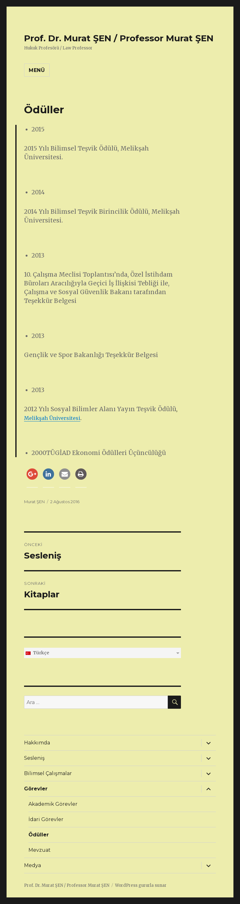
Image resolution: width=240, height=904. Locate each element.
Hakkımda (37, 743)
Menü (37, 70)
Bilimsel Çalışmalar (48, 773)
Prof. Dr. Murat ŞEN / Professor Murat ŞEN (118, 38)
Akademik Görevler (53, 804)
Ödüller (38, 835)
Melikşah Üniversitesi (52, 418)
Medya (32, 865)
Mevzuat (39, 850)
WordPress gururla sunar (141, 885)
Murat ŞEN (34, 501)
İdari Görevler (45, 819)
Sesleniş (34, 758)
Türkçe (37, 653)
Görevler (36, 789)
